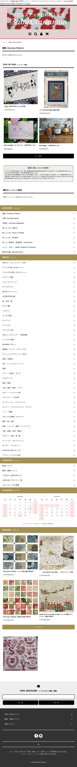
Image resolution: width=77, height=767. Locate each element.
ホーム (4, 42)
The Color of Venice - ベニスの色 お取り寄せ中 (18, 571)
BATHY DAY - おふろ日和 (14, 106)
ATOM (54, 754)
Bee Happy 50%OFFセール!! (51, 145)
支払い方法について (21, 751)
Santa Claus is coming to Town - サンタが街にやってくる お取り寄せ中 (56, 615)
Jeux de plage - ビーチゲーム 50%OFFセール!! (19, 145)
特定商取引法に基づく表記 (58, 751)
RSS (50, 754)
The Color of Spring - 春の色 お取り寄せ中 (17, 617)
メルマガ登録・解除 (41, 754)
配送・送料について (34, 751)
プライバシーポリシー (27, 754)
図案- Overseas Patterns (15, 42)
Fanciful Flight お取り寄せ (49, 110)
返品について (45, 751)
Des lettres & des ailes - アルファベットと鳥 (56, 572)
